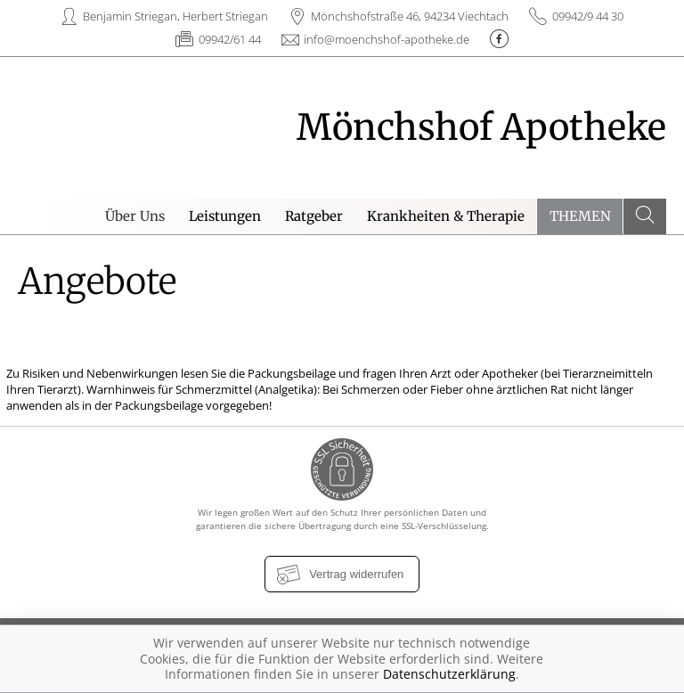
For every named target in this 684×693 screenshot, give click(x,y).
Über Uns (135, 216)
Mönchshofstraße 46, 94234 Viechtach (410, 16)
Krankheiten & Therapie (446, 216)
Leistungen (225, 216)
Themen (580, 216)
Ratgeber (314, 216)
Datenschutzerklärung (449, 673)
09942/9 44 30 (587, 16)
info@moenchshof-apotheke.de (386, 39)
